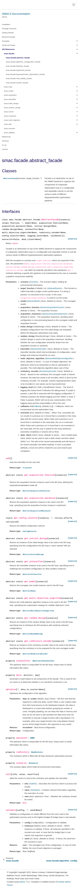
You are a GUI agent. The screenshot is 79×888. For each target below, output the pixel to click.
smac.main (8, 87)
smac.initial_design (11, 103)
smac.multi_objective (12, 120)
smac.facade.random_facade (17, 83)
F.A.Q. (4, 145)
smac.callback (9, 133)
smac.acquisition (10, 95)
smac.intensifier (10, 99)
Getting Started (8, 33)
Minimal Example (8, 37)
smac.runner (8, 112)
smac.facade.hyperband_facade (18, 70)
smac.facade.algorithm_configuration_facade (23, 62)
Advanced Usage (8, 45)
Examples (6, 41)
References (6, 137)
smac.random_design (12, 108)
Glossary (5, 141)
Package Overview (9, 29)
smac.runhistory (10, 116)
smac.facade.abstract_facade (18, 58)
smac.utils (8, 124)
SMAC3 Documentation (16, 13)
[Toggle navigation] (73, 4)
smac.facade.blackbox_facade (17, 66)
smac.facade (9, 54)
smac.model (8, 91)
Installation (6, 24)
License (5, 149)
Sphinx (22, 882)
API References (8, 49)
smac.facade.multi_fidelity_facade (19, 78)
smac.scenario (9, 128)
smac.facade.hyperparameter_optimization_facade (25, 74)
